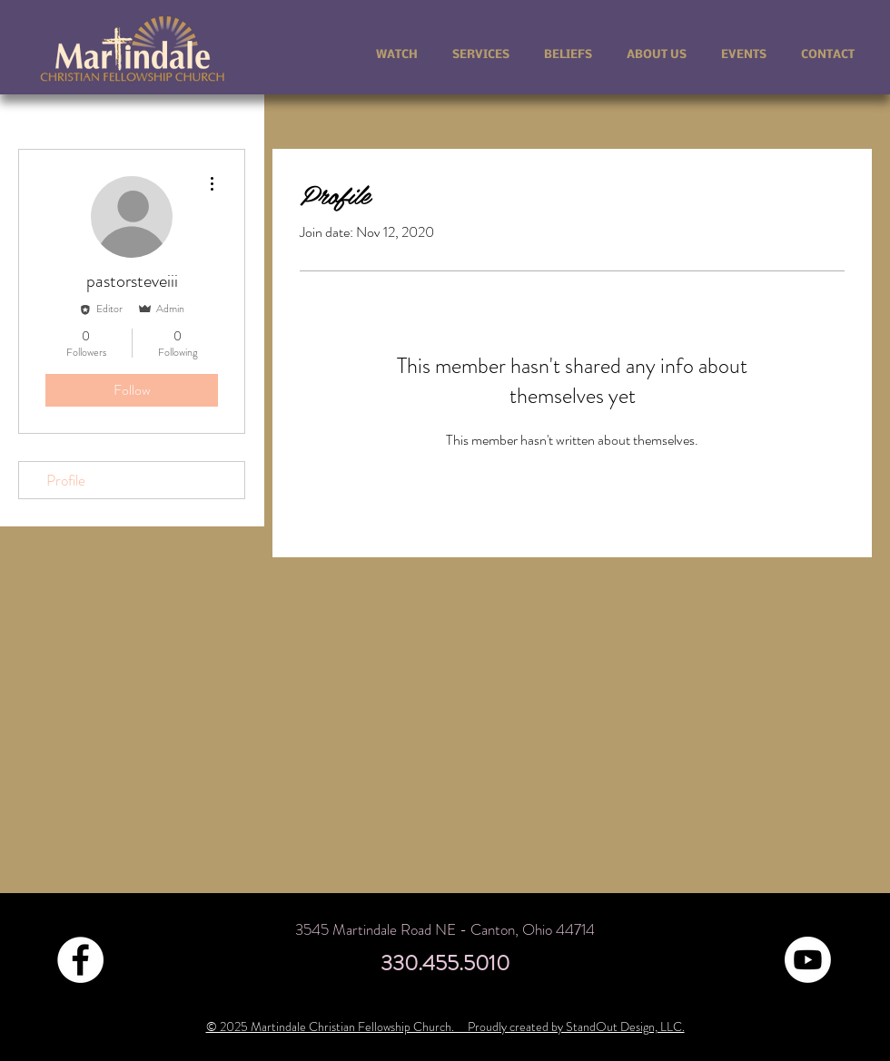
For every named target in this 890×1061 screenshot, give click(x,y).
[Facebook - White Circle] (80, 960)
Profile (65, 480)
